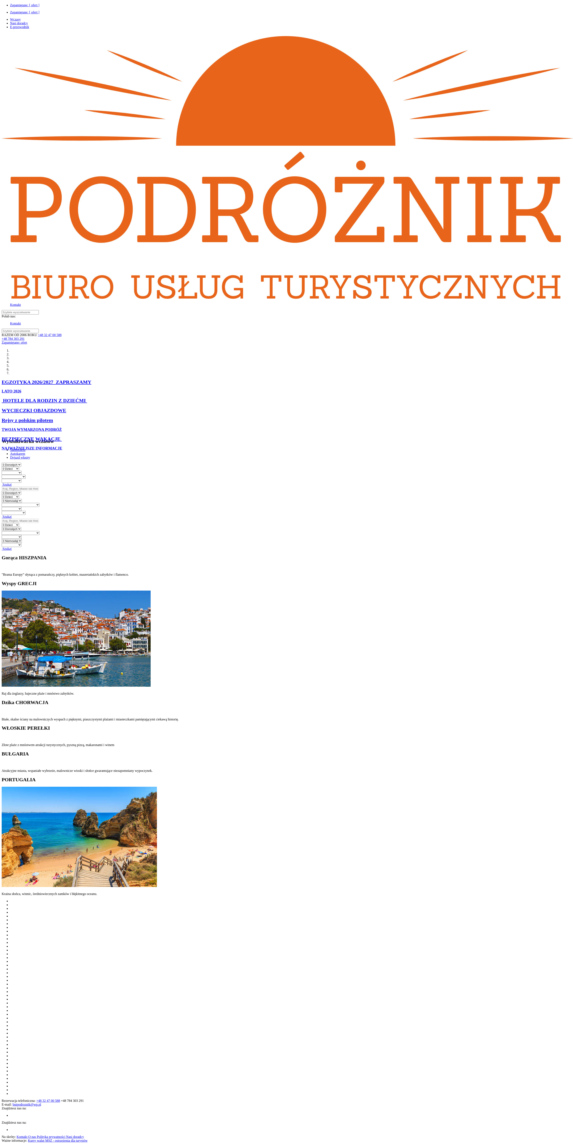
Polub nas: (9, 316)
